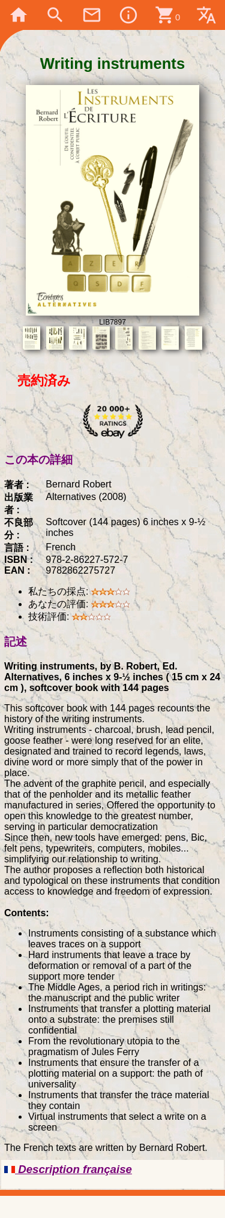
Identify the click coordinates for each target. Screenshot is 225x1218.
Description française (68, 1169)
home (18, 15)
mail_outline (92, 15)
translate (206, 15)
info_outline (128, 15)
